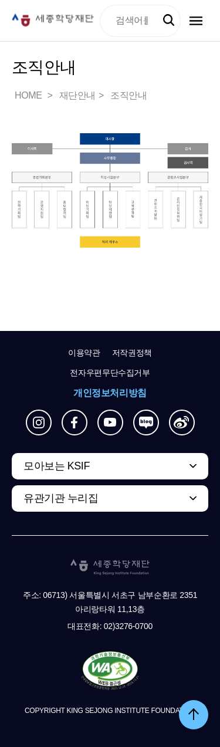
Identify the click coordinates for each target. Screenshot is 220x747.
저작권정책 (132, 353)
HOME (29, 95)
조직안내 (128, 95)
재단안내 (77, 95)
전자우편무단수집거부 (110, 373)
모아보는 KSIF (56, 466)
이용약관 (84, 353)
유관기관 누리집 (60, 498)
